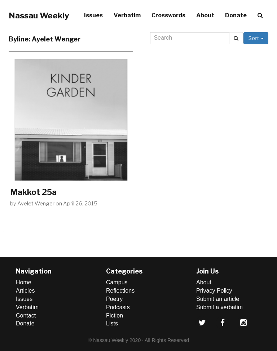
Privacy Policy (214, 291)
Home (23, 282)
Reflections (120, 291)
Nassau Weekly (39, 15)
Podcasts (118, 307)
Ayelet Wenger (35, 203)
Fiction (114, 315)
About (205, 15)
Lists (112, 323)
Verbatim (127, 15)
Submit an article (217, 299)
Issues (93, 15)
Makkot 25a (33, 192)
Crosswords (168, 15)
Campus (117, 282)
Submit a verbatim (219, 307)
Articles (25, 291)
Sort (256, 38)
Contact (26, 315)
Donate (236, 15)
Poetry (114, 299)
